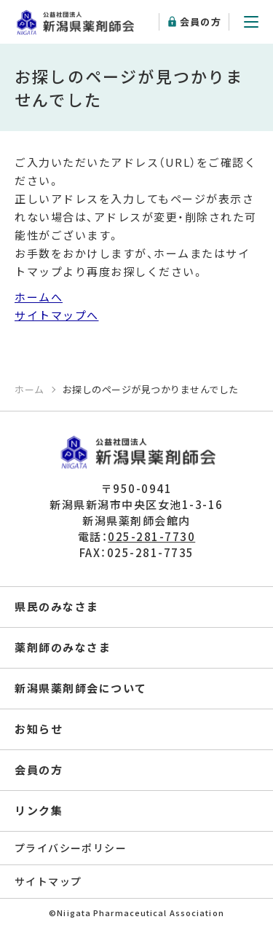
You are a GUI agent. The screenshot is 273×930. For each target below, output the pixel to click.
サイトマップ (48, 881)
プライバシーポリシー (71, 847)
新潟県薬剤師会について (81, 687)
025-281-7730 (151, 536)
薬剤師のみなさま (63, 647)
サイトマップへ (57, 315)
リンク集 (39, 810)
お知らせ (39, 728)
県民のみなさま (57, 606)
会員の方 (200, 21)
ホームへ (39, 296)
